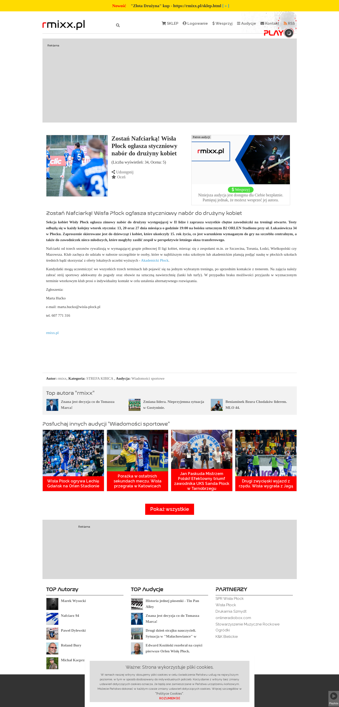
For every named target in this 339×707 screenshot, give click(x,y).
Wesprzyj (222, 23)
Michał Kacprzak (75, 660)
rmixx (62, 378)
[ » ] (225, 5)
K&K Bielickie (227, 636)
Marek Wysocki (73, 601)
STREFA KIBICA (99, 378)
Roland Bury (71, 645)
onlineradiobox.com (233, 618)
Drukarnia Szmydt (231, 611)
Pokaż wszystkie (169, 509)
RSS (289, 23)
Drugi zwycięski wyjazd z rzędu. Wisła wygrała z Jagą (266, 483)
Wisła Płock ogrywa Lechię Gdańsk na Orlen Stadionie (73, 483)
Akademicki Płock (154, 260)
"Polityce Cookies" (169, 693)
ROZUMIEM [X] (169, 698)
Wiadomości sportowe (147, 378)
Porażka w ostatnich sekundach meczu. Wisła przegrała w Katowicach (137, 481)
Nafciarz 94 (70, 616)
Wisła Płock (226, 605)
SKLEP (170, 23)
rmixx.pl (52, 333)
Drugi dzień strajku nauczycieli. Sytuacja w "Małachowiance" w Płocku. (171, 636)
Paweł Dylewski (73, 630)
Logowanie (195, 23)
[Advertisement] (169, 80)
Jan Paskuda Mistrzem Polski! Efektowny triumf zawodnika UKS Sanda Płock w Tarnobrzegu (201, 481)
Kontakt (269, 23)
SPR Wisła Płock (230, 598)
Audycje (246, 23)
